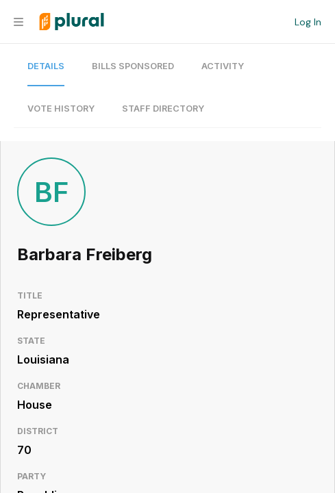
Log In (308, 22)
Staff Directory (163, 108)
